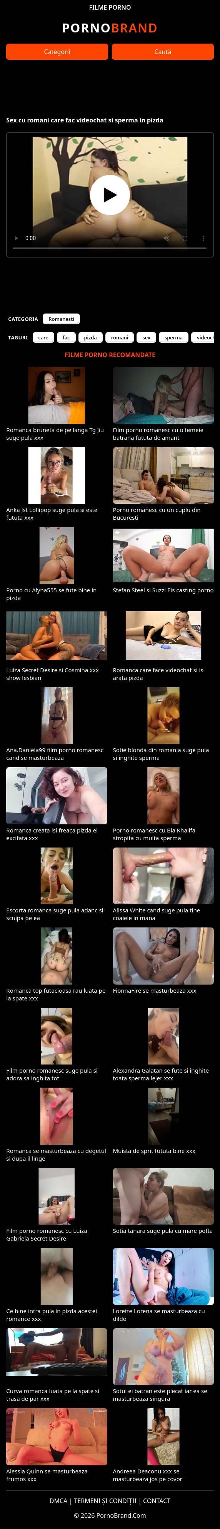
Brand (110, 27)
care (43, 337)
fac (66, 337)
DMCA (59, 1501)
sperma (174, 337)
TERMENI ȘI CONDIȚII (105, 1501)
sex (146, 337)
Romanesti (61, 318)
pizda (90, 337)
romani (119, 337)
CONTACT (156, 1501)
